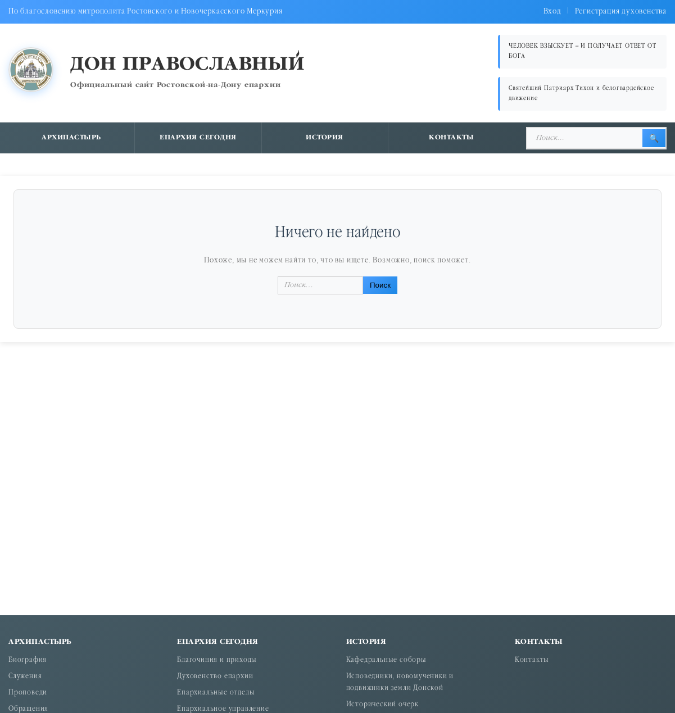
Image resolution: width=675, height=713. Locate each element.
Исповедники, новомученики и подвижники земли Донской (400, 682)
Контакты (451, 137)
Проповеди (27, 693)
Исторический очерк (382, 705)
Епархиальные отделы (216, 693)
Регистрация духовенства (621, 11)
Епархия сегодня (198, 137)
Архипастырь (71, 137)
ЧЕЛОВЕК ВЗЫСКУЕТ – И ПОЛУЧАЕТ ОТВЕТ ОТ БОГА (582, 51)
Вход (552, 11)
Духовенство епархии (215, 677)
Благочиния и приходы (217, 660)
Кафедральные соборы (386, 660)
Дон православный (187, 65)
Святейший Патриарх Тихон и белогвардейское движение (581, 93)
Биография (27, 660)
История (324, 137)
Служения (25, 677)
